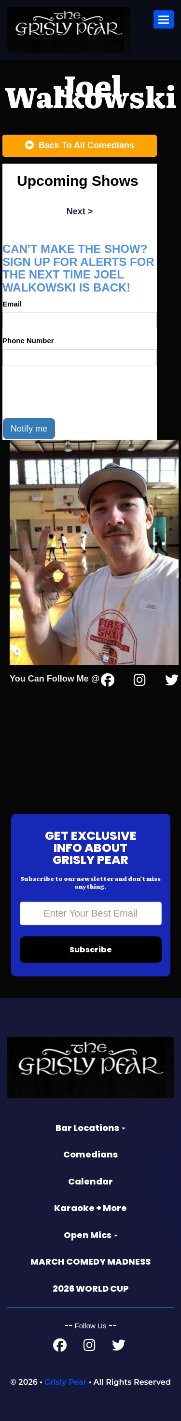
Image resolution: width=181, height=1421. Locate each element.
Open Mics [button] (91, 1235)
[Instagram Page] (140, 682)
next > (80, 211)
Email (12, 304)
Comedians (90, 1154)
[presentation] (75, 391)
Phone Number (28, 340)
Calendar (90, 1181)
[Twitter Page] (172, 682)
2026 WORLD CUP (91, 1288)
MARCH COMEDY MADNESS (90, 1261)
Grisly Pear (65, 1382)
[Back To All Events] (79, 146)
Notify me (29, 428)
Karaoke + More (90, 1208)
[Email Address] (91, 913)
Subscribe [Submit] (91, 949)
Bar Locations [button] (90, 1128)
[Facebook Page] (60, 1347)
